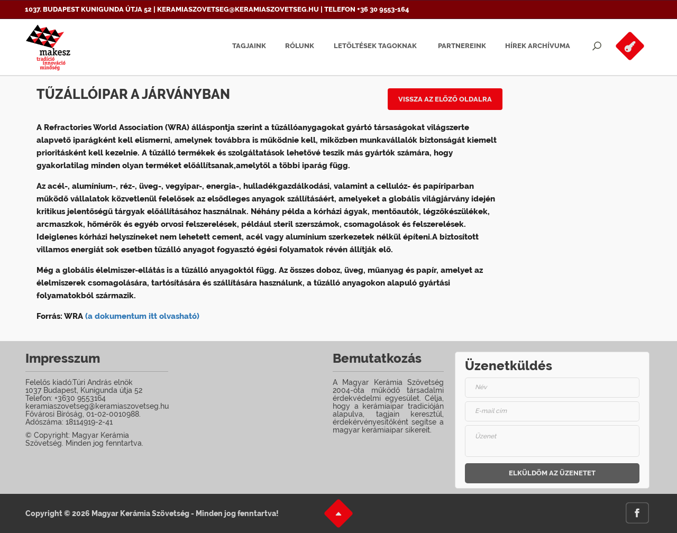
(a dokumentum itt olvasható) (142, 316)
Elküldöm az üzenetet (552, 473)
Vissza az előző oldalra (445, 99)
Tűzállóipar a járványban (133, 94)
